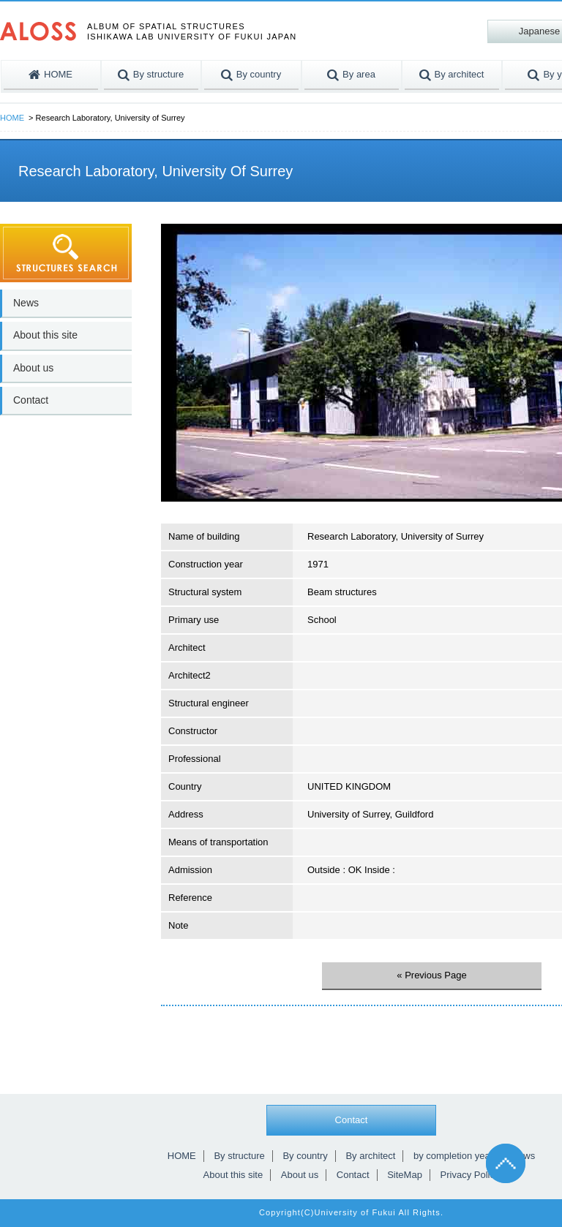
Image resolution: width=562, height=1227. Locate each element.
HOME (12, 117)
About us (33, 368)
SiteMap (404, 1174)
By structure (239, 1155)
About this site (45, 335)
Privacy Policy (470, 1174)
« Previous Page (431, 975)
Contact (30, 400)
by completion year (453, 1155)
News (26, 303)
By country (304, 1155)
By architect (370, 1155)
